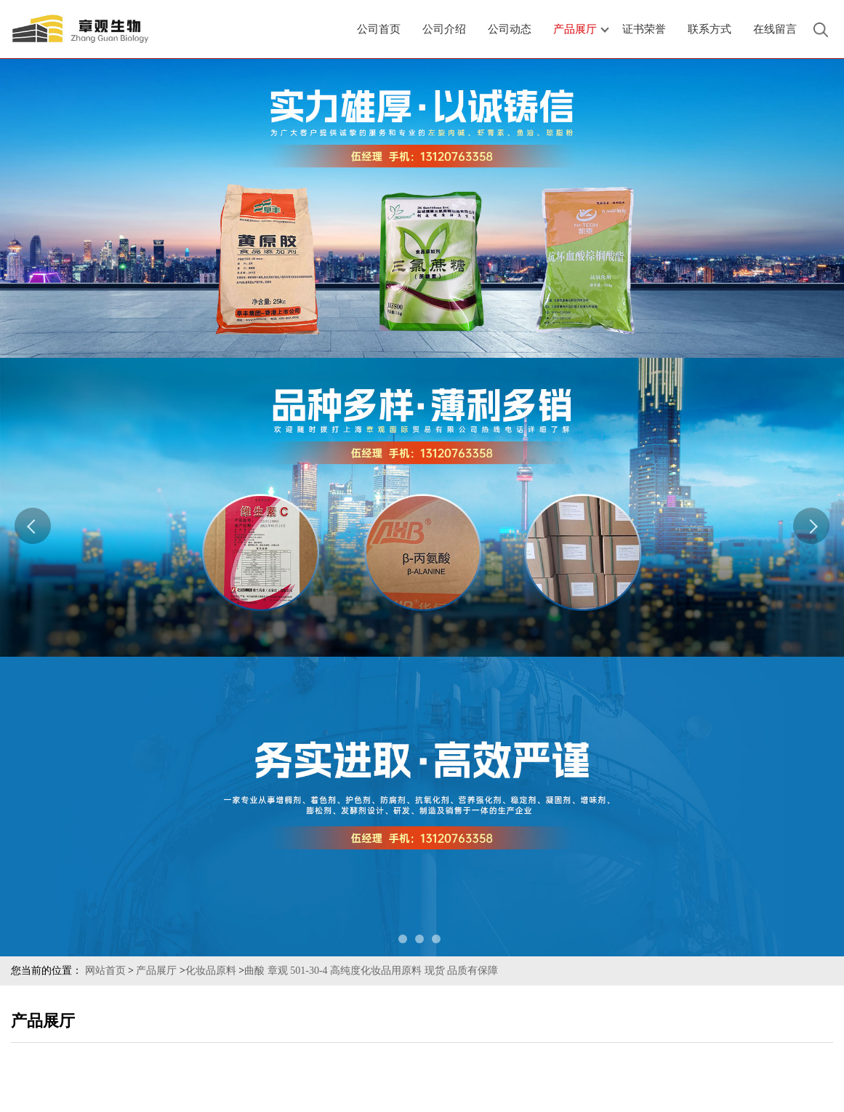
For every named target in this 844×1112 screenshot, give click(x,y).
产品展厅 (156, 970)
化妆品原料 (210, 970)
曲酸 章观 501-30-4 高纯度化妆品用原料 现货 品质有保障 (371, 970)
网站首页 (105, 970)
